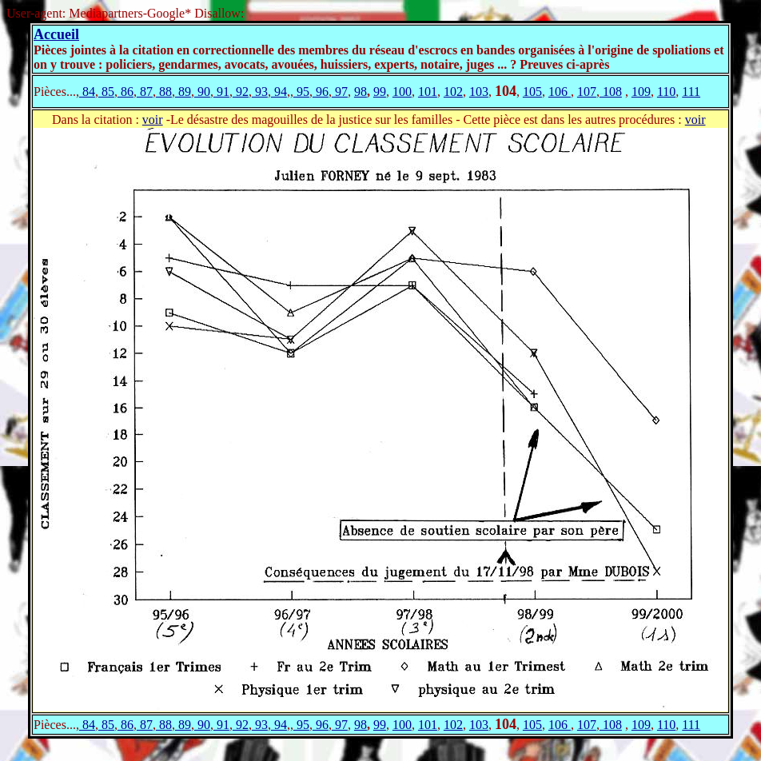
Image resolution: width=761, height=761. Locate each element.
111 (691, 91)
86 (125, 91)
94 (279, 91)
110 (666, 91)
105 (532, 91)
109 (641, 91)
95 (301, 91)
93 (260, 91)
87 (145, 91)
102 (453, 91)
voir (152, 119)
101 (427, 91)
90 (202, 91)
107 (586, 91)
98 (360, 91)
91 (221, 91)
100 (402, 91)
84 (87, 91)
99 (379, 91)
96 (321, 91)
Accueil (56, 34)
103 (478, 91)
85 (106, 91)
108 (611, 91)
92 (241, 91)
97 (340, 91)
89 (183, 91)
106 (559, 91)
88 (164, 91)
